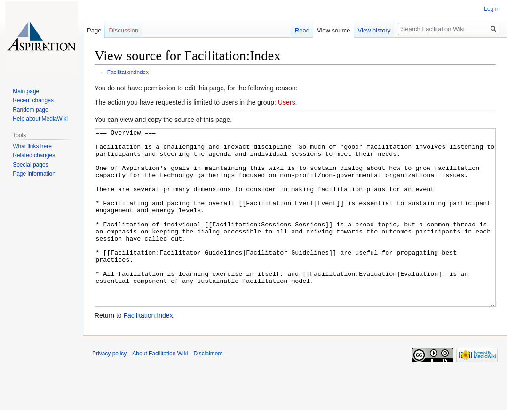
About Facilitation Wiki (160, 389)
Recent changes (33, 100)
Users (286, 102)
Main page (26, 91)
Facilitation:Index (128, 72)
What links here (32, 146)
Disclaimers (207, 389)
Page (94, 30)
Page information (34, 173)
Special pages (30, 164)
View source (333, 30)
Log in (491, 9)
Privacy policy (109, 389)
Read (302, 30)
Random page (30, 109)
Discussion (123, 30)
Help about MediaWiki (40, 118)
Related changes (34, 155)
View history (374, 30)
